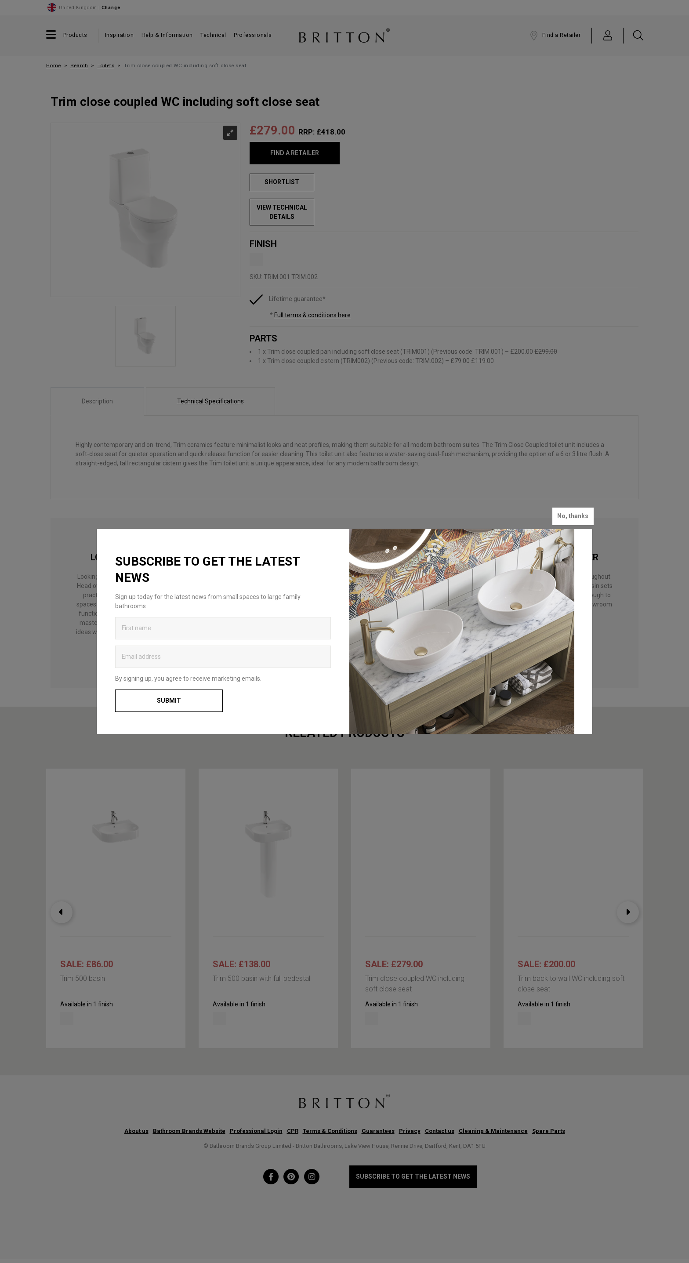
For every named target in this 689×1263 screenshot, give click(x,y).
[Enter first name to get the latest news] (223, 628)
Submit (169, 700)
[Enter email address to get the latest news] (223, 657)
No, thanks (572, 515)
